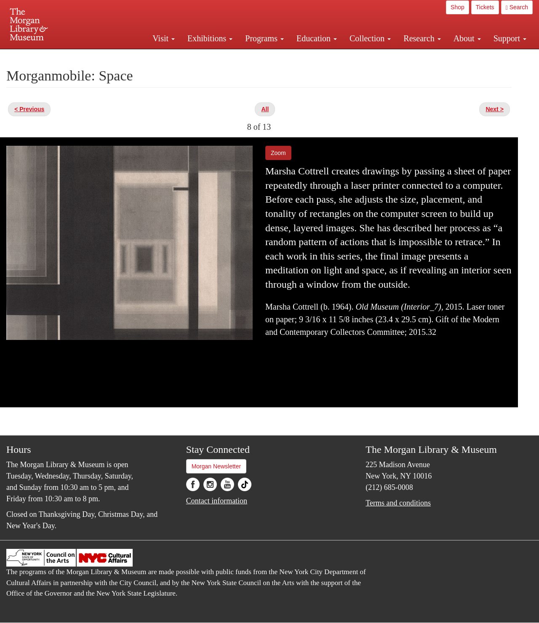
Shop (457, 7)
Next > (494, 109)
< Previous (29, 109)
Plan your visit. (169, 56)
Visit (163, 38)
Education (316, 38)
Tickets (485, 7)
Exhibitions (209, 38)
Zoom (278, 153)
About (467, 38)
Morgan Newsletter (216, 466)
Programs (264, 38)
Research (421, 38)
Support (510, 38)
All (265, 109)
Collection (370, 38)
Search (517, 7)
